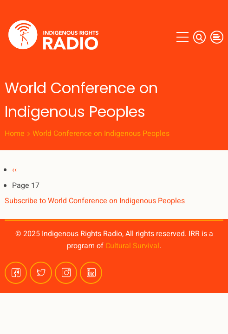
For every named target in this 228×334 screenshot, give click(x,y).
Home (15, 133)
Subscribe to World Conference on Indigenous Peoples (95, 200)
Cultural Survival (132, 245)
